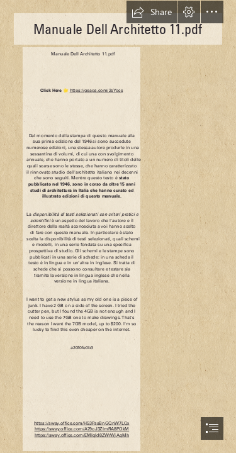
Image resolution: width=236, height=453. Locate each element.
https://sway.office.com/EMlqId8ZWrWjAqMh (81, 435)
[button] (151, 12)
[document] (118, 226)
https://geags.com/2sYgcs (96, 90)
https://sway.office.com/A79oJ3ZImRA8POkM (81, 429)
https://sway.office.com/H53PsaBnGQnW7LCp (82, 423)
